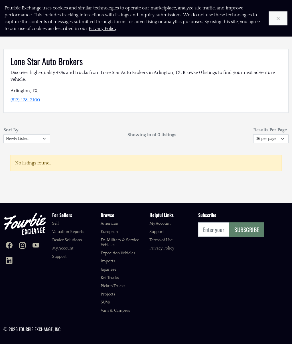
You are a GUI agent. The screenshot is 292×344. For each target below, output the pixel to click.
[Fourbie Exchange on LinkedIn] (9, 261)
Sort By (11, 129)
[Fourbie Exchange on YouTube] (35, 246)
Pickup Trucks (113, 286)
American (109, 223)
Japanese (108, 269)
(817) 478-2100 (25, 99)
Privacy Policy (161, 248)
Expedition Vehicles (118, 253)
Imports (108, 261)
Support (59, 256)
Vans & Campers (115, 310)
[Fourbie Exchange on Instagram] (22, 246)
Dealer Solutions (67, 240)
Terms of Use (161, 240)
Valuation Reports (68, 232)
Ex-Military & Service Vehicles (120, 242)
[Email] (214, 229)
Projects (108, 294)
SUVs (105, 302)
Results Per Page (270, 129)
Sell (55, 223)
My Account (63, 248)
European (109, 232)
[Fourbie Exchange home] (24, 223)
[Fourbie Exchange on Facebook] (9, 246)
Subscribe (246, 229)
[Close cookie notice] (278, 18)
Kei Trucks (110, 277)
